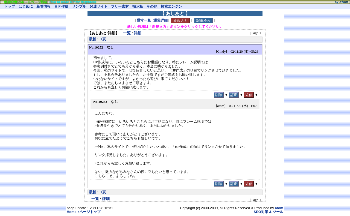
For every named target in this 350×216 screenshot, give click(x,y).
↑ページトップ (88, 212)
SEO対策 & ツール (268, 212)
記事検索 (203, 21)
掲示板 (137, 6)
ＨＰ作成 (61, 6)
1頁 (103, 39)
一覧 (127, 33)
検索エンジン (171, 6)
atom (279, 208)
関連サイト (98, 6)
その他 (152, 6)
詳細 (137, 33)
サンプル (79, 6)
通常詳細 (160, 21)
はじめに (26, 6)
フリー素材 (120, 6)
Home (72, 212)
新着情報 (43, 6)
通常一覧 (144, 21)
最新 (92, 39)
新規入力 (180, 21)
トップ (9, 6)
